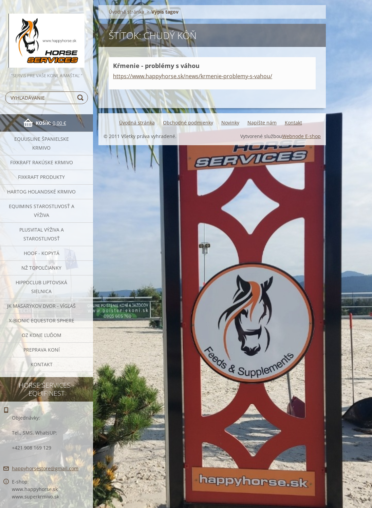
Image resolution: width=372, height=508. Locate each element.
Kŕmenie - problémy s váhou (156, 66)
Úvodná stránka (126, 12)
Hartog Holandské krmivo (41, 191)
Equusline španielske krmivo (41, 143)
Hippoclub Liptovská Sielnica (41, 286)
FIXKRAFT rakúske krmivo (41, 162)
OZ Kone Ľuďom (41, 335)
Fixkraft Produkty (41, 177)
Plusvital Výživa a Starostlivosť (41, 234)
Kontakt (42, 364)
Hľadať (81, 98)
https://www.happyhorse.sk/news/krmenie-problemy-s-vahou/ (192, 76)
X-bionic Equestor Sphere (41, 320)
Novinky (230, 122)
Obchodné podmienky (188, 122)
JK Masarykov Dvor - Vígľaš (41, 306)
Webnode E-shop (301, 136)
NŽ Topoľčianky (41, 268)
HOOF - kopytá (41, 253)
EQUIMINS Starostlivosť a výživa (41, 210)
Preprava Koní (41, 349)
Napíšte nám (262, 122)
